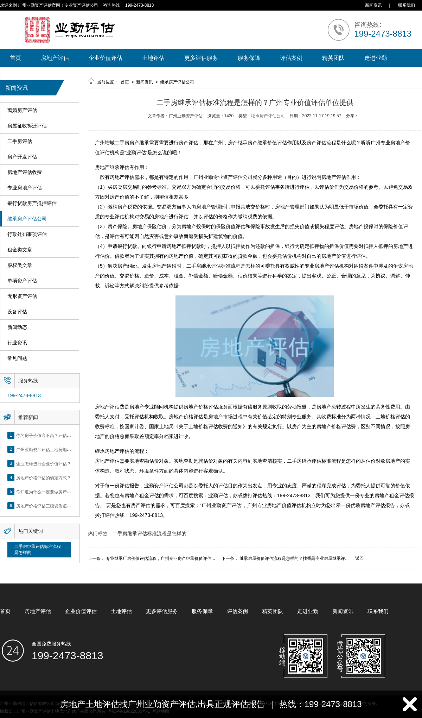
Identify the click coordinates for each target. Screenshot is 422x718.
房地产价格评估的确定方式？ (43, 477)
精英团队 (333, 58)
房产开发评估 (22, 156)
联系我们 (406, 5)
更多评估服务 (201, 58)
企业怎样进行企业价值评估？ (43, 463)
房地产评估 (55, 58)
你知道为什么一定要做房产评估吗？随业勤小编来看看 (66, 491)
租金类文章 (19, 249)
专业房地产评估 (24, 187)
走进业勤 (375, 58)
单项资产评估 (22, 280)
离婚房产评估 (22, 110)
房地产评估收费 (24, 172)
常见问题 (17, 358)
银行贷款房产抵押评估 (32, 203)
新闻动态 (17, 327)
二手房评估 (19, 141)
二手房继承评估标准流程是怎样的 (37, 549)
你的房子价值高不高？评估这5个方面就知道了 (59, 435)
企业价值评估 (105, 58)
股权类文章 (19, 265)
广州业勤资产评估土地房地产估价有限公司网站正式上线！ (71, 449)
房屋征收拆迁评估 (27, 125)
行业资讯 (17, 342)
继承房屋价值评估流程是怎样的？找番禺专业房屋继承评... (294, 558)
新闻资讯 (373, 5)
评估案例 (291, 58)
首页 (15, 58)
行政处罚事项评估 (27, 234)
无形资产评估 (22, 296)
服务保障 (249, 58)
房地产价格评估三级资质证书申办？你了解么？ (60, 505)
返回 (359, 558)
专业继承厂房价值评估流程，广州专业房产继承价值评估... (160, 558)
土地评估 (153, 58)
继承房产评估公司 (27, 218)
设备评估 (17, 311)
